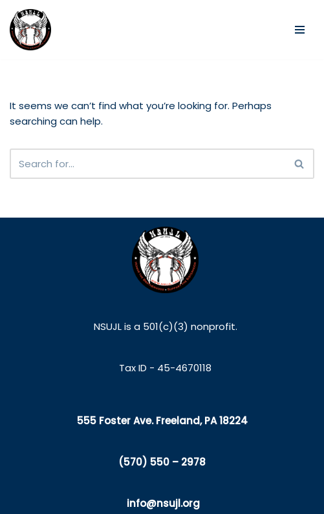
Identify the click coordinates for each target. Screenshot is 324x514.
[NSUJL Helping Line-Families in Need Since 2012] (30, 29)
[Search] (147, 164)
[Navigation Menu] (299, 29)
